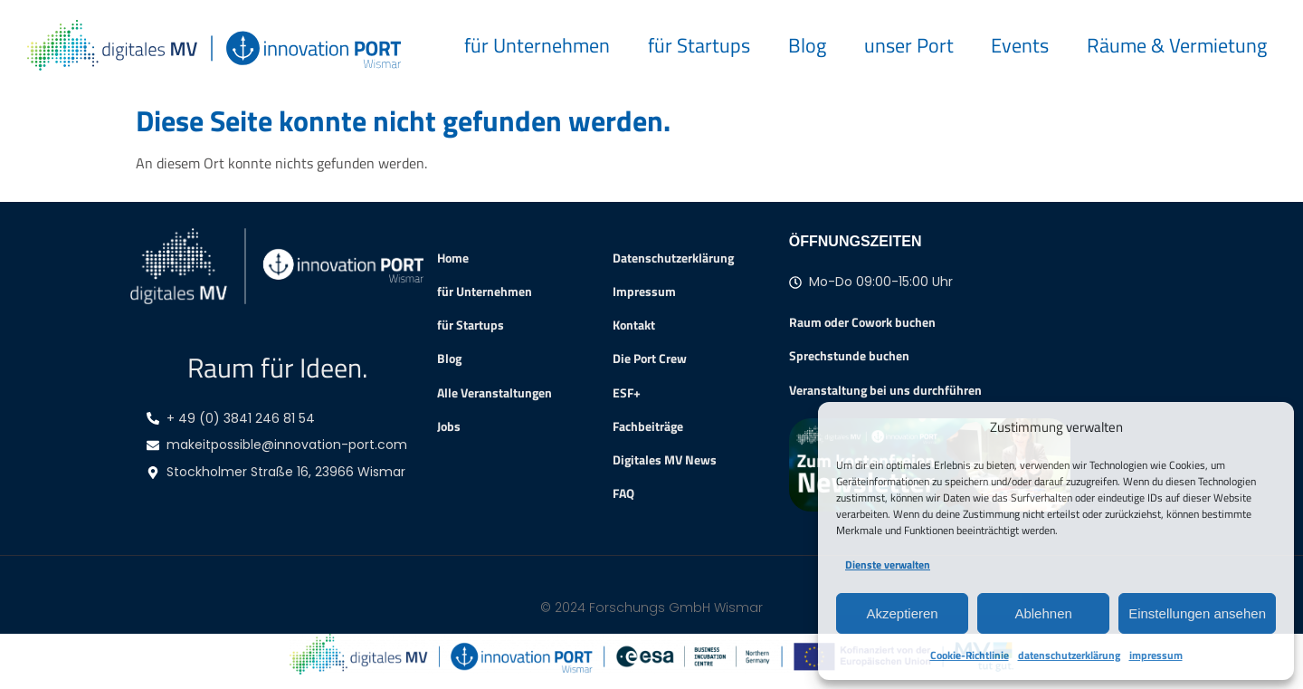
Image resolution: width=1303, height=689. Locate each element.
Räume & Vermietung (1177, 45)
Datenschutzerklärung (673, 258)
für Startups (699, 45)
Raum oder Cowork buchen (862, 321)
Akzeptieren (901, 613)
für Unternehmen (537, 45)
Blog (807, 45)
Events (1020, 45)
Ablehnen (1042, 613)
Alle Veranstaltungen (494, 393)
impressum (1156, 655)
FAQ (623, 493)
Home (453, 258)
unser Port (909, 45)
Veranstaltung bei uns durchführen (885, 389)
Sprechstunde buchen (849, 355)
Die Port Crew (650, 358)
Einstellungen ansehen (1197, 613)
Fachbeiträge (648, 426)
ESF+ (627, 393)
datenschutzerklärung (1069, 655)
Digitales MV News (665, 460)
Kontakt (634, 325)
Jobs (449, 426)
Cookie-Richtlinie (969, 655)
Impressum (644, 291)
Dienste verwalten (887, 564)
